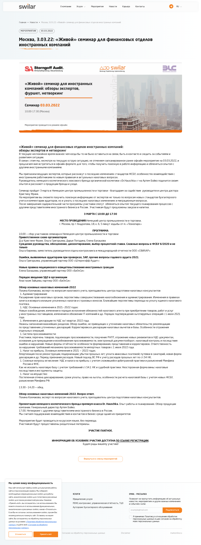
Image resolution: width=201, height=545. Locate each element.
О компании (65, 7)
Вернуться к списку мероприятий (100, 459)
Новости (113, 7)
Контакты (140, 7)
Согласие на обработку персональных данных (83, 533)
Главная (22, 23)
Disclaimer (125, 533)
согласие (165, 519)
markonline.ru (176, 533)
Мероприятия (97, 7)
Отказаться (20, 534)
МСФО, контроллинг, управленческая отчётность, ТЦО (98, 503)
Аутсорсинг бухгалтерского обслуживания (92, 507)
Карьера (126, 7)
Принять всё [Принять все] (46, 534)
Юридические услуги (82, 499)
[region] (33, 509)
